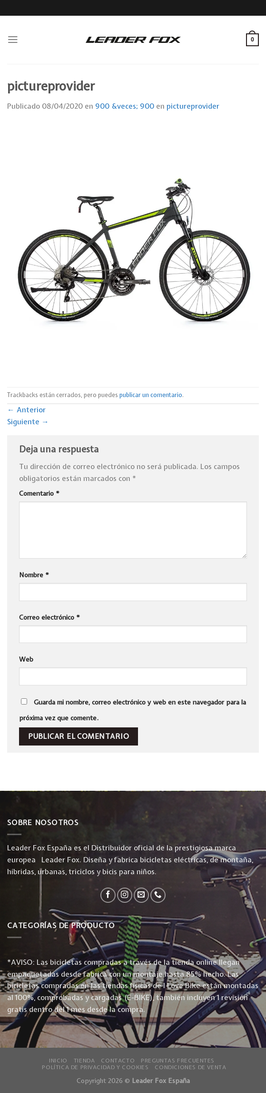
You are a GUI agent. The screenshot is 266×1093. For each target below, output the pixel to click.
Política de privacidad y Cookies (95, 1067)
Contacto (118, 1060)
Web (26, 659)
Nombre (34, 575)
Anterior (26, 410)
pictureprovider (193, 106)
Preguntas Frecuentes (178, 1060)
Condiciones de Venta (190, 1067)
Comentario (39, 493)
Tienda (84, 1060)
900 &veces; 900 (124, 106)
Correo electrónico (49, 617)
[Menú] (13, 39)
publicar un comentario (150, 395)
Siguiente (28, 422)
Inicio (58, 1060)
